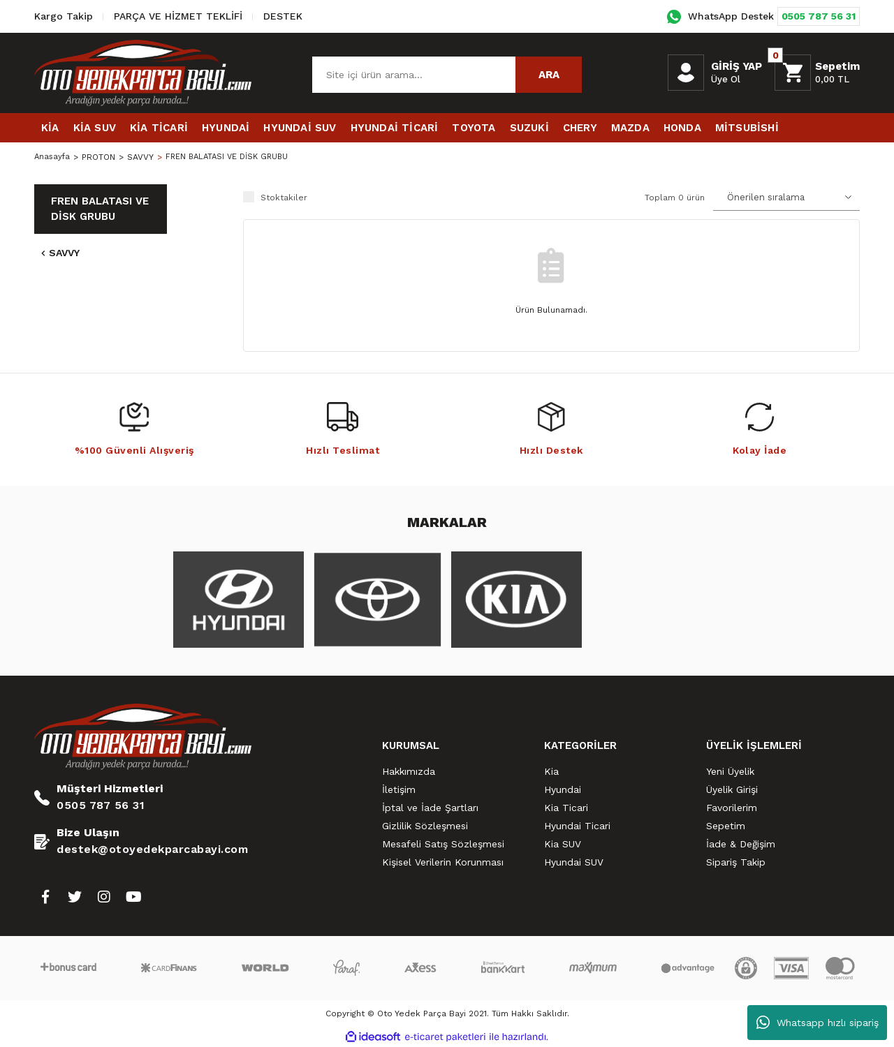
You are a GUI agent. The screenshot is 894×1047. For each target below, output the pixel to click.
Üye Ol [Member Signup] (725, 79)
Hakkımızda (408, 771)
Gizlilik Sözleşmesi (425, 825)
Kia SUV (562, 843)
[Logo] (142, 72)
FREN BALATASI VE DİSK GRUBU (233, 157)
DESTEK (282, 16)
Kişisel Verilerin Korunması (443, 862)
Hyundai (562, 789)
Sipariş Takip (735, 862)
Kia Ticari (566, 807)
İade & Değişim (740, 843)
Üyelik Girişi (732, 789)
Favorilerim (731, 807)
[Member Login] (686, 72)
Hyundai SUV (573, 862)
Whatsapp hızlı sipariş (817, 1022)
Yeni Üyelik (730, 771)
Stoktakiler (284, 197)
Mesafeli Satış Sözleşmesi (443, 843)
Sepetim (725, 825)
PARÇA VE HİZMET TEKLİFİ (178, 16)
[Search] (447, 75)
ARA (548, 74)
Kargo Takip (63, 16)
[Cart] (817, 72)
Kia (551, 771)
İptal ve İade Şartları (430, 807)
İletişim (399, 789)
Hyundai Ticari (577, 825)
